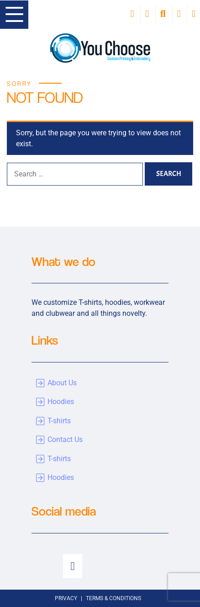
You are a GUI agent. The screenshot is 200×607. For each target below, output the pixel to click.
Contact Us (65, 439)
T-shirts (59, 420)
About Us (62, 382)
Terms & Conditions (113, 598)
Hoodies (60, 401)
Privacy (66, 598)
